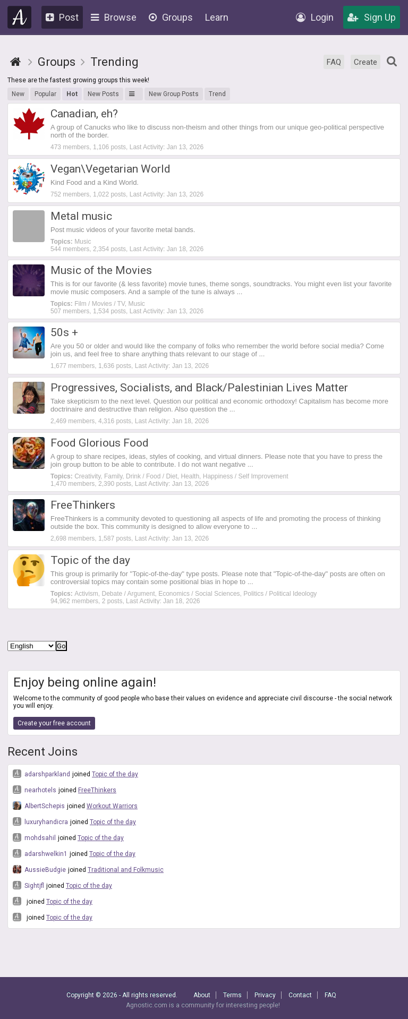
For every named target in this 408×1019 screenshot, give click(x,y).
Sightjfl (28, 885)
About (201, 995)
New (18, 94)
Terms (232, 995)
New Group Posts (174, 94)
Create (365, 62)
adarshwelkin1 (40, 853)
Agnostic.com (19, 17)
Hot (72, 94)
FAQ (334, 62)
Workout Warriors (112, 806)
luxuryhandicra (40, 821)
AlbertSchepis (39, 805)
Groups (171, 17)
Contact (300, 995)
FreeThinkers (97, 790)
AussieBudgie (39, 869)
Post (62, 17)
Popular (45, 94)
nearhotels (34, 789)
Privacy (265, 995)
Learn (216, 17)
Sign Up (371, 17)
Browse (114, 17)
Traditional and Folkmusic (126, 870)
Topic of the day (115, 774)
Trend (217, 94)
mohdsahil (34, 837)
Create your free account (54, 723)
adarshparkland (41, 773)
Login (315, 17)
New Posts (103, 94)
